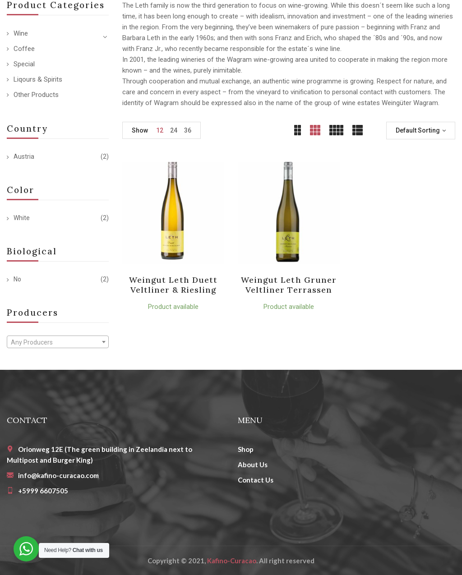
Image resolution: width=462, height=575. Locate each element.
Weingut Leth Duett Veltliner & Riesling (173, 285)
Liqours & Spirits (38, 79)
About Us (253, 464)
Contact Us (255, 480)
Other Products (36, 95)
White (22, 217)
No (17, 279)
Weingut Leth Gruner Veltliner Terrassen (289, 285)
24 (173, 130)
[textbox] (57, 342)
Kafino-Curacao (231, 561)
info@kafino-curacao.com (58, 475)
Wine (21, 33)
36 (187, 130)
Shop (246, 449)
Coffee (24, 49)
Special (24, 64)
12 (159, 130)
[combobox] (58, 342)
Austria (24, 156)
